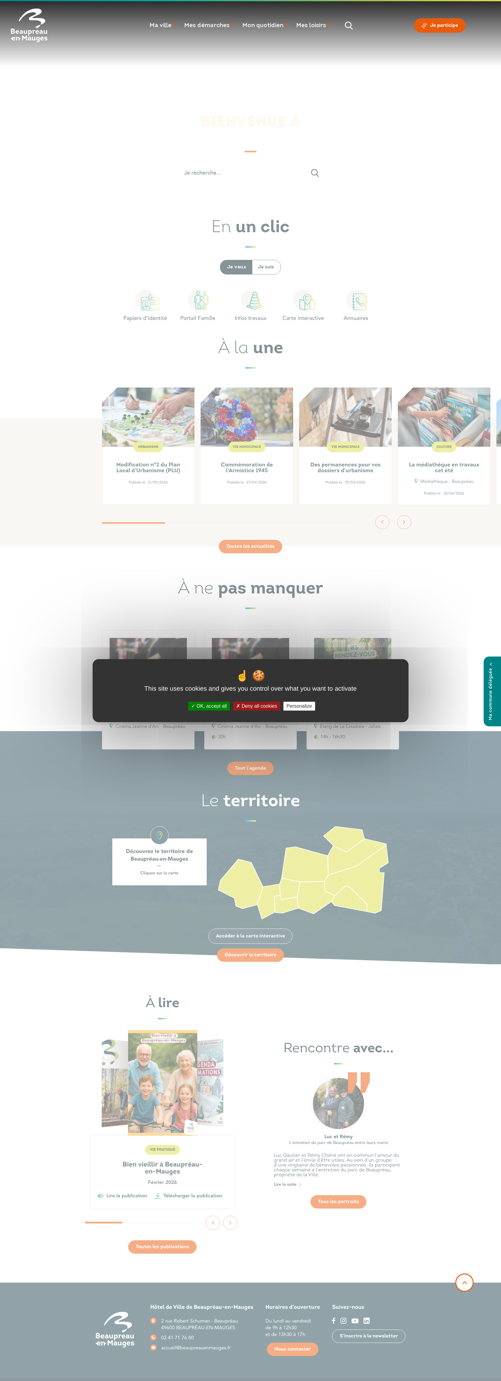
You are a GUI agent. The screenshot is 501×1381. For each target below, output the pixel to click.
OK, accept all (209, 706)
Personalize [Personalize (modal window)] (299, 706)
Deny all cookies (256, 706)
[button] (163, 26)
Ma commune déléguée (491, 691)
